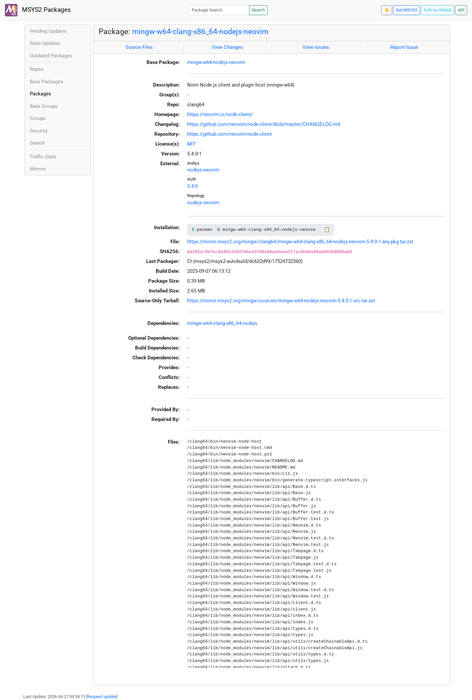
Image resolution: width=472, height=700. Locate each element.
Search (258, 10)
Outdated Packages (51, 56)
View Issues (316, 47)
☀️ (386, 10)
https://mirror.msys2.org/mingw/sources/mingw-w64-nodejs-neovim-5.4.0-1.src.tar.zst (281, 301)
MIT (191, 144)
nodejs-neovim (203, 170)
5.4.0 (192, 186)
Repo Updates (45, 43)
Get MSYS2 (406, 10)
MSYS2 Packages (38, 10)
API (461, 10)
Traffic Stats (43, 157)
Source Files (139, 47)
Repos (37, 69)
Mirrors (38, 169)
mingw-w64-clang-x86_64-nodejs (222, 323)
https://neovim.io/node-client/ (220, 114)
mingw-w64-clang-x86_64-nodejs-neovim (200, 31)
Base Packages (46, 82)
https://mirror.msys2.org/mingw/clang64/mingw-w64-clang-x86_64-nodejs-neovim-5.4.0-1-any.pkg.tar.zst (300, 242)
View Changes (227, 47)
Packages (40, 94)
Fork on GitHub (437, 10)
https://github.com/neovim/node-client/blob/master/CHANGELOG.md (263, 124)
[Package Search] (219, 10)
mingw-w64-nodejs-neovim (216, 62)
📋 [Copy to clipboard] (327, 229)
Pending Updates (48, 31)
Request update (101, 696)
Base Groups (44, 106)
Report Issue (404, 47)
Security (39, 131)
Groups (38, 118)
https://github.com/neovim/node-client (229, 134)
